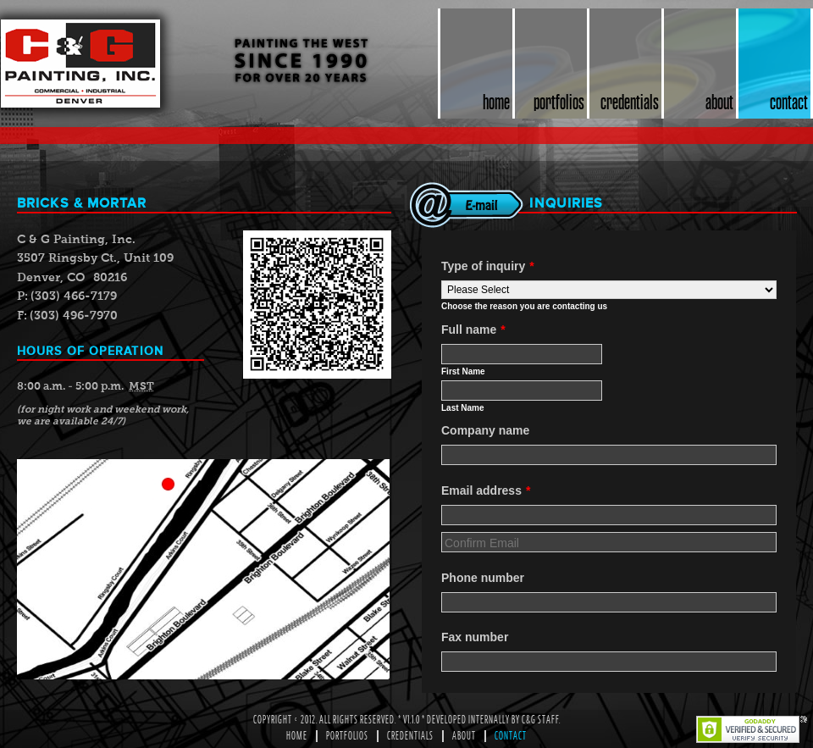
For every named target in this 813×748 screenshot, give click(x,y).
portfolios (559, 102)
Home (296, 736)
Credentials (410, 736)
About (464, 736)
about (719, 102)
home (496, 102)
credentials (629, 102)
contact (789, 102)
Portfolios (347, 736)
